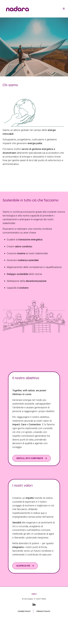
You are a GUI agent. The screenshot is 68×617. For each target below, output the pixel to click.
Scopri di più (23, 566)
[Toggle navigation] (63, 8)
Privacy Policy (43, 611)
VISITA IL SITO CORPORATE (30, 458)
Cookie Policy (24, 611)
